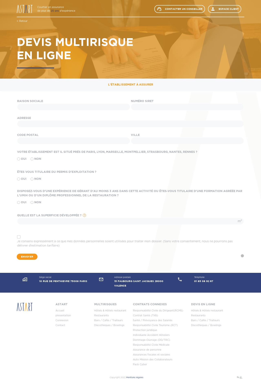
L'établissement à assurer (130, 84)
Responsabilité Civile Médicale (151, 345)
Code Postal (28, 135)
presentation (63, 315)
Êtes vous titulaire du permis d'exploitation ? (56, 172)
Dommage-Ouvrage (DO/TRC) (151, 340)
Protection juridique (145, 330)
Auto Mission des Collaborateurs (152, 359)
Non (36, 159)
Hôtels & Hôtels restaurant (110, 310)
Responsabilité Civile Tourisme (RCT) (155, 325)
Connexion (61, 320)
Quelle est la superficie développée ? (49, 215)
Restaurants (101, 315)
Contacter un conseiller (179, 9)
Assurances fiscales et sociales (151, 354)
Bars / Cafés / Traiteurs (108, 320)
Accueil (59, 310)
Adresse (24, 118)
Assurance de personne (147, 350)
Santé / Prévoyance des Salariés (152, 320)
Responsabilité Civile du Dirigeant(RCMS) (158, 310)
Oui (22, 159)
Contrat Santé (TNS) (145, 315)
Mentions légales (134, 377)
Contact (60, 325)
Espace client (224, 9)
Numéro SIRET (142, 101)
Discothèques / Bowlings (109, 325)
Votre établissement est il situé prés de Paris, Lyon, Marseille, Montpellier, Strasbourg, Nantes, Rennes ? (107, 152)
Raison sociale (30, 101)
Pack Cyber (140, 364)
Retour (23, 21)
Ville (135, 135)
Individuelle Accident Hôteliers (151, 335)
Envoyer (27, 256)
